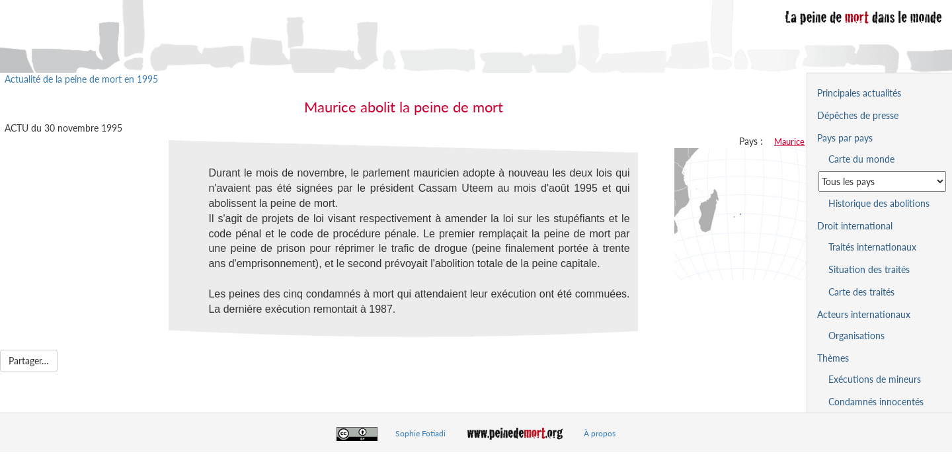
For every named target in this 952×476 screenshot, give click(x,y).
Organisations (856, 335)
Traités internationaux (872, 247)
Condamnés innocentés (876, 401)
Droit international (854, 225)
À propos (599, 433)
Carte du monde (861, 159)
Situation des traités (869, 269)
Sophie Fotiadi (420, 433)
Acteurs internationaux (863, 314)
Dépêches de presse (857, 115)
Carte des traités (861, 292)
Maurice (789, 141)
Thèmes (833, 358)
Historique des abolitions (879, 203)
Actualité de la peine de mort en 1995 (81, 79)
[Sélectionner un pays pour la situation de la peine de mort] (882, 181)
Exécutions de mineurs (874, 379)
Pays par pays (845, 137)
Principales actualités (859, 93)
